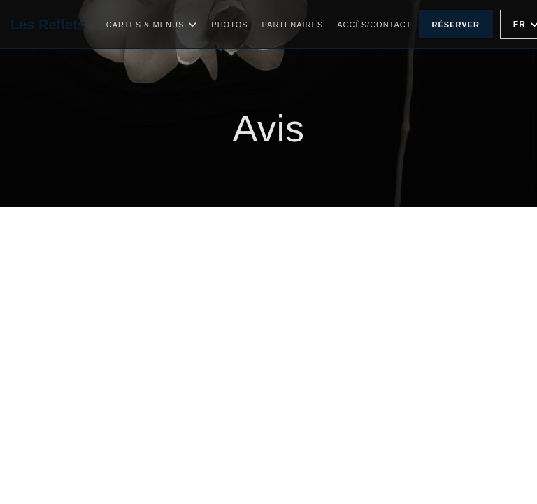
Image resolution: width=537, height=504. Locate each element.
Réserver (456, 24)
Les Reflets (47, 24)
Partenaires (293, 24)
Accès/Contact (374, 24)
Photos (229, 24)
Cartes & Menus (152, 24)
